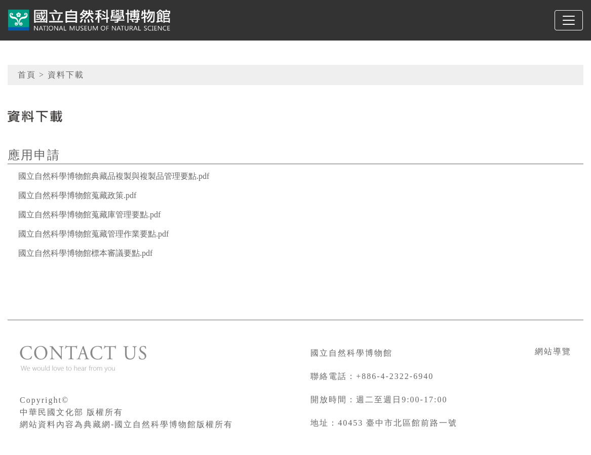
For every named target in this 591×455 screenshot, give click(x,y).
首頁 (27, 74)
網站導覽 (553, 351)
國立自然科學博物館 (351, 353)
